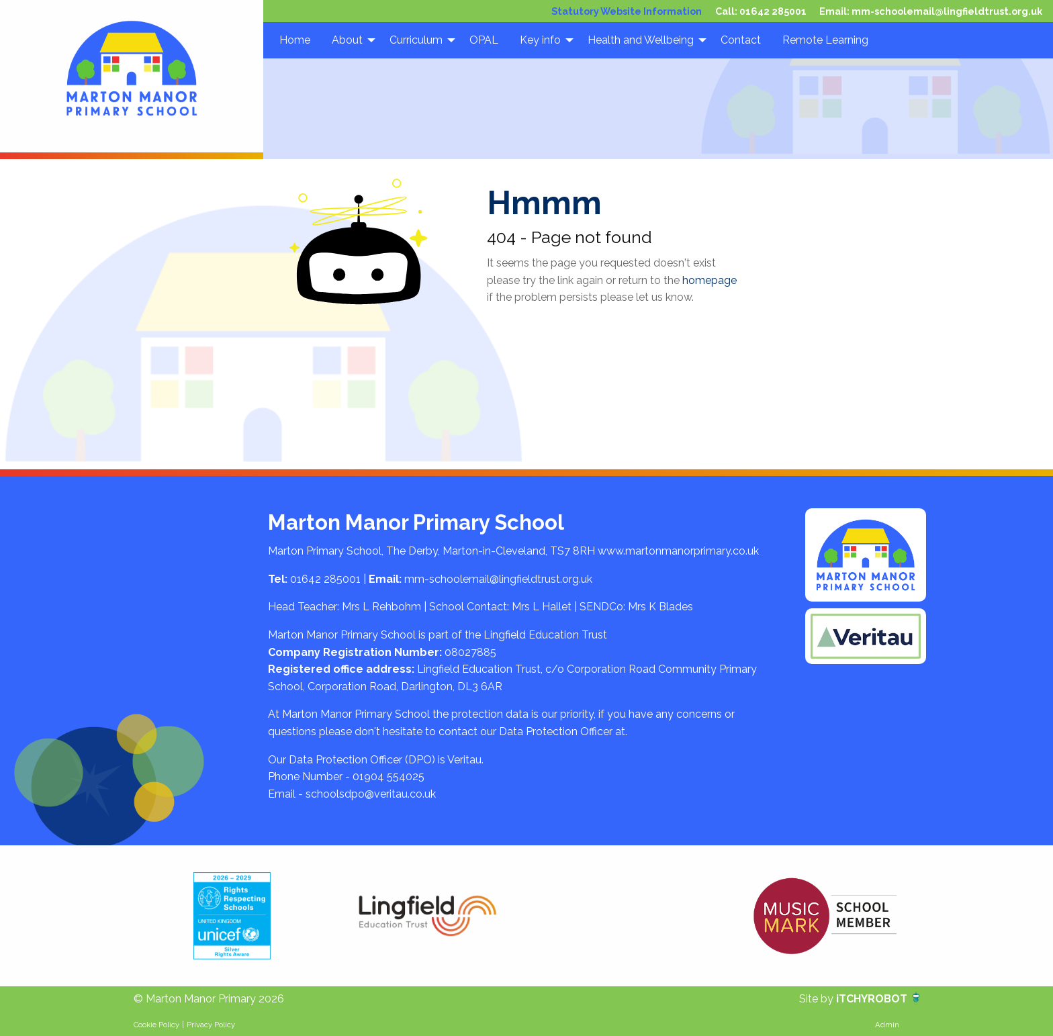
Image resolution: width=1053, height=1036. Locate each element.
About (347, 40)
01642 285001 (773, 11)
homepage (709, 280)
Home (294, 40)
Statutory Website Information (626, 11)
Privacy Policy (211, 1024)
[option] (232, 915)
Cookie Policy (156, 1024)
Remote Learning (825, 40)
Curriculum (416, 40)
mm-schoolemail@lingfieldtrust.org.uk (947, 11)
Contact (741, 40)
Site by (817, 998)
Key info (540, 40)
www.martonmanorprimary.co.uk (678, 551)
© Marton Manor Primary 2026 (209, 998)
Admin (887, 1024)
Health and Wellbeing (641, 40)
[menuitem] (295, 40)
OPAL (483, 40)
